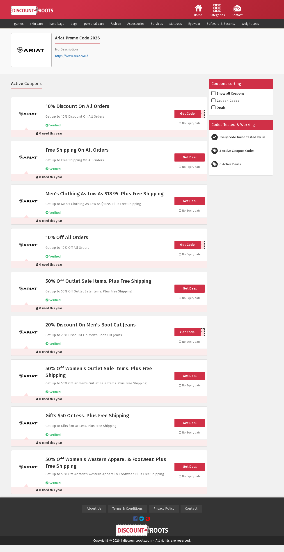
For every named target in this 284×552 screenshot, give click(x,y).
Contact (237, 10)
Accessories (135, 24)
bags (74, 24)
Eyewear (194, 24)
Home (198, 10)
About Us (94, 508)
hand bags (56, 24)
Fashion (115, 24)
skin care (36, 24)
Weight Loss (250, 24)
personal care (94, 24)
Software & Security (221, 24)
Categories (217, 10)
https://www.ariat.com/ (71, 56)
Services (157, 24)
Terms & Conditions (127, 508)
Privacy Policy (163, 508)
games (19, 24)
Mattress (175, 24)
